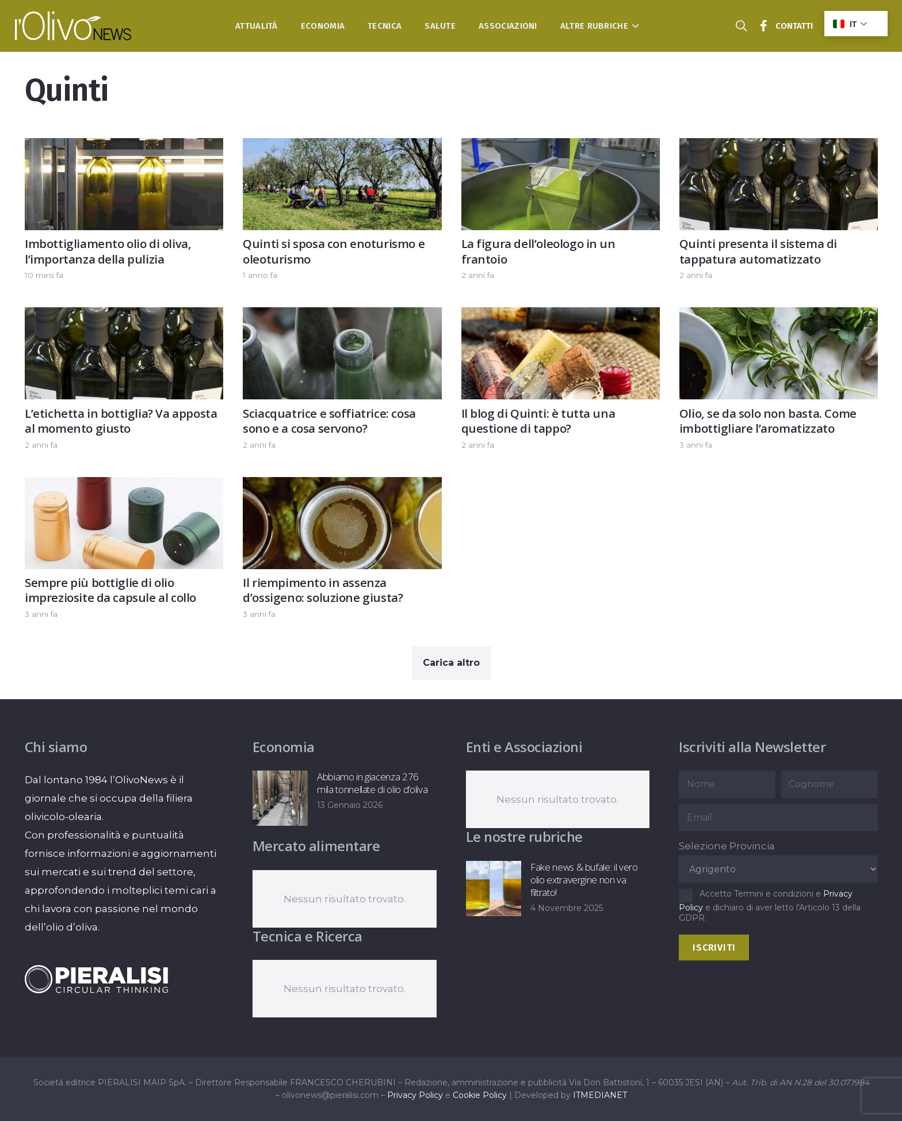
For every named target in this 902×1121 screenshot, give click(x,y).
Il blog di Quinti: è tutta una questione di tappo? (538, 421)
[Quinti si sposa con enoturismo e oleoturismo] (342, 147)
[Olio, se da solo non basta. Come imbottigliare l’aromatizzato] (778, 317)
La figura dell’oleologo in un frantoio (538, 251)
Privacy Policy (415, 1095)
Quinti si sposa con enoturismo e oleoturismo (334, 251)
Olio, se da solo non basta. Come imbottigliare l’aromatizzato (767, 421)
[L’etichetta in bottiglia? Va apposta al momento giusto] (124, 317)
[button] (633, 26)
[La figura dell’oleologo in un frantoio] (560, 147)
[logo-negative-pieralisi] (97, 979)
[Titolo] (763, 25)
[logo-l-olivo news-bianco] (73, 26)
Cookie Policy (480, 1095)
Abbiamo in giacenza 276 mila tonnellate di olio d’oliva (372, 783)
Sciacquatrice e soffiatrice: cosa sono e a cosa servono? (329, 421)
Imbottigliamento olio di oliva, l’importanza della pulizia (108, 251)
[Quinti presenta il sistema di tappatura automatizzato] (778, 147)
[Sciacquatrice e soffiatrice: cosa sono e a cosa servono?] (342, 317)
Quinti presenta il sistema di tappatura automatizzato (757, 251)
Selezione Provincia (727, 846)
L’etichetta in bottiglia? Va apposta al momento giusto (121, 421)
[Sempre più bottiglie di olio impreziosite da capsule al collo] (124, 486)
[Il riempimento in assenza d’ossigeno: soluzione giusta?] (342, 486)
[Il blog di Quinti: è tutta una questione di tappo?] (560, 317)
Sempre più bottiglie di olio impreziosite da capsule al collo (110, 590)
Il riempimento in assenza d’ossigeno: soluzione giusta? (323, 590)
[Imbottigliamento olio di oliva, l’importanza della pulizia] (124, 147)
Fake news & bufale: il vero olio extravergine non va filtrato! (583, 879)
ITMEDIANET (600, 1095)
